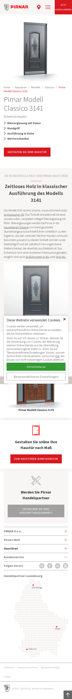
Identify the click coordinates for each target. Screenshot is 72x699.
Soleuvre (32, 648)
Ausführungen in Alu (37, 257)
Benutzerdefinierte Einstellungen (36, 377)
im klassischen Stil (14, 214)
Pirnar (7, 87)
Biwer (57, 628)
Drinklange (37, 587)
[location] (39, 7)
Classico (49, 87)
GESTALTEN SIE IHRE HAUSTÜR (27, 152)
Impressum (9, 667)
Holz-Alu (61, 257)
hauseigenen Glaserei (16, 227)
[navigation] (48, 7)
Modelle (35, 87)
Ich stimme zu (36, 367)
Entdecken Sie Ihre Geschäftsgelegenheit (36, 511)
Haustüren (21, 87)
